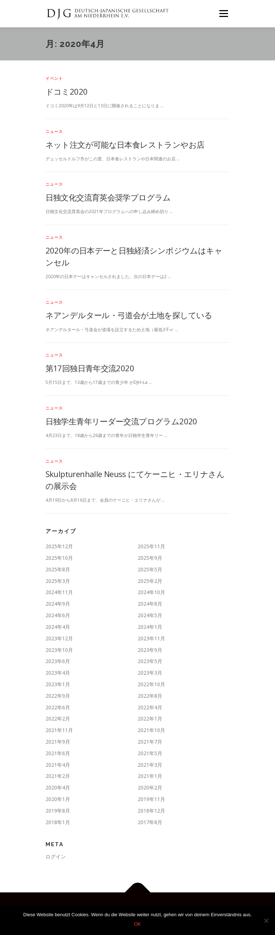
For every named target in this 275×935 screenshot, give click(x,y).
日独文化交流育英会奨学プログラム (108, 197)
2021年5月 (150, 753)
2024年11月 (59, 592)
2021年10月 (151, 730)
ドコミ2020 (67, 91)
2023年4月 (58, 672)
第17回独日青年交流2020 (90, 368)
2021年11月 (59, 730)
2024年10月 (151, 592)
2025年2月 (150, 580)
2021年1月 (150, 775)
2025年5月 (150, 569)
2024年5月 (150, 615)
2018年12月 (151, 810)
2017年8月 (150, 822)
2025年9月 (150, 557)
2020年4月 (58, 787)
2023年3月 (150, 672)
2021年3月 (150, 764)
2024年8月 (150, 603)
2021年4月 (58, 764)
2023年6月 (58, 661)
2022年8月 (150, 695)
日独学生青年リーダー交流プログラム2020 (121, 421)
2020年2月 (150, 787)
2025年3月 (58, 580)
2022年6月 (58, 707)
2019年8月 (58, 810)
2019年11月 (151, 799)
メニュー (223, 13)
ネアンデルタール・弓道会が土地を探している (129, 314)
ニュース (54, 131)
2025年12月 (59, 546)
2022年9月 (58, 695)
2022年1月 (150, 718)
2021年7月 (150, 741)
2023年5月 (150, 661)
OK (137, 924)
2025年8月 (58, 569)
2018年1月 (58, 822)
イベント (54, 78)
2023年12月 (59, 638)
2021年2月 (58, 775)
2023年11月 (151, 638)
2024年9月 (58, 603)
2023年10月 (59, 649)
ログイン (56, 856)
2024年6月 (58, 615)
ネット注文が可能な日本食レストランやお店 (125, 144)
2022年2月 (58, 718)
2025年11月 (151, 546)
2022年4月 (150, 707)
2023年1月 (58, 684)
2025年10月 (59, 557)
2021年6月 (58, 753)
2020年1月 (58, 799)
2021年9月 (58, 741)
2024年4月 (58, 626)
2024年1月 (150, 626)
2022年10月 (151, 684)
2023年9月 (150, 649)
